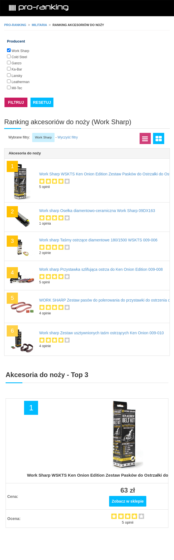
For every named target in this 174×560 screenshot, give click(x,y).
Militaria (39, 25)
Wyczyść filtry (68, 137)
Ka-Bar (16, 69)
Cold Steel (19, 57)
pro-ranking (15, 25)
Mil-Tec (16, 88)
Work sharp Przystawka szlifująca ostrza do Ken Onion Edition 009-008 (101, 269)
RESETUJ (42, 102)
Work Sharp (20, 51)
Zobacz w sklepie (128, 501)
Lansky (16, 76)
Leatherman (20, 82)
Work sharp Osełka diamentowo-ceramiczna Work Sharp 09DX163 (97, 210)
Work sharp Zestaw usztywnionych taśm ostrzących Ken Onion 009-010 (101, 333)
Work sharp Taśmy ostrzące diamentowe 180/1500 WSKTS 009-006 (98, 240)
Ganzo (16, 63)
